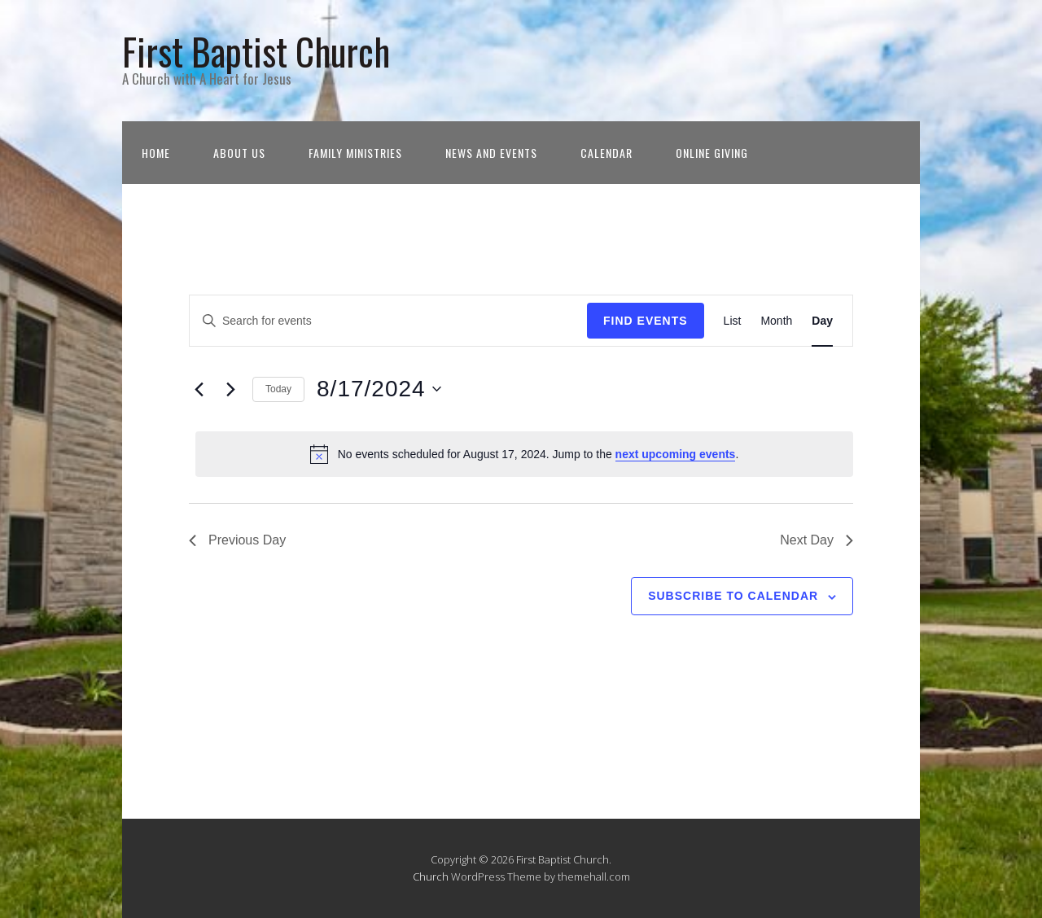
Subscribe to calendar (733, 595)
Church (431, 876)
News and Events (491, 152)
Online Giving (712, 152)
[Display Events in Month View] (776, 321)
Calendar (606, 152)
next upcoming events (675, 454)
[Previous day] (198, 389)
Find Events (645, 320)
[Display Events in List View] (733, 321)
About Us (239, 152)
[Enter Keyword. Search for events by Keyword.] (388, 321)
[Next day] (230, 389)
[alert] (524, 454)
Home (156, 152)
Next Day (816, 540)
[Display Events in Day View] (822, 321)
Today (278, 389)
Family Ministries (355, 152)
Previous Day (237, 540)
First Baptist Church (256, 51)
